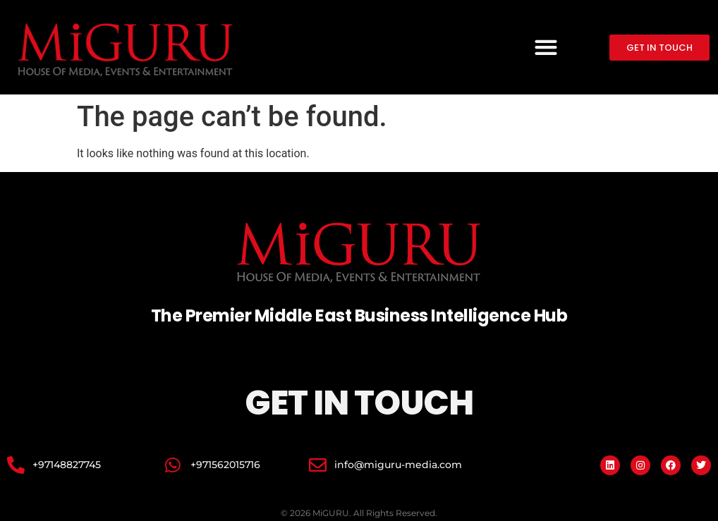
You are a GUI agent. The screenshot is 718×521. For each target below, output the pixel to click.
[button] (546, 48)
